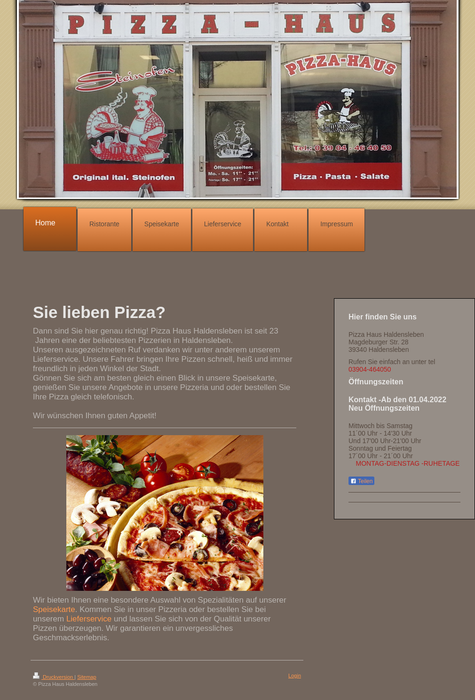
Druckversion (53, 677)
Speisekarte (54, 609)
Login (294, 675)
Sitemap (86, 677)
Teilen (361, 481)
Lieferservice (88, 618)
